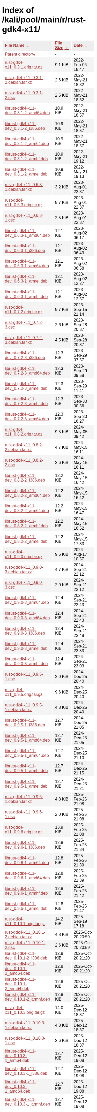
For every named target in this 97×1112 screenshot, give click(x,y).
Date (78, 45)
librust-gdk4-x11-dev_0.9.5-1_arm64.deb (27, 753)
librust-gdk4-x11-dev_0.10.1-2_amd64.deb (20, 969)
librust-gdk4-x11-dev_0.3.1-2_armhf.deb (26, 156)
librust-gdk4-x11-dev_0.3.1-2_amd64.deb (27, 110)
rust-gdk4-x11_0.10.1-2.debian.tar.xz (25, 934)
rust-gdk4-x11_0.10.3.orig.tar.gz (25, 1010)
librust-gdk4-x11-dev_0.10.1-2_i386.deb (26, 955)
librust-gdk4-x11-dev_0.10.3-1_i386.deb (26, 1071)
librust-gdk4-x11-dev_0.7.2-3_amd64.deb (27, 370)
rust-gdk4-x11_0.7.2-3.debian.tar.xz (24, 340)
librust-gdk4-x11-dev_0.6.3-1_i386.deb (25, 248)
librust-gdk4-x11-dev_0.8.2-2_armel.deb (26, 539)
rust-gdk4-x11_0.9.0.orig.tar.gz (23, 554)
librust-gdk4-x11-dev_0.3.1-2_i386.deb (25, 126)
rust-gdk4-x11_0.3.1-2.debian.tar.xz (24, 80)
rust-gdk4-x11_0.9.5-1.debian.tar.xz (24, 707)
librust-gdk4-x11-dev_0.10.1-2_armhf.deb (27, 996)
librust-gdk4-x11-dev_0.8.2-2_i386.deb (25, 477)
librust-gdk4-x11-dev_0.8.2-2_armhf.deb (26, 523)
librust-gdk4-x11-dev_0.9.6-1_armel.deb (26, 906)
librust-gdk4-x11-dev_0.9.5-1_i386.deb (25, 722)
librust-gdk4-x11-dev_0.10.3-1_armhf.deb (27, 1101)
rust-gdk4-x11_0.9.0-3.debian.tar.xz (24, 569)
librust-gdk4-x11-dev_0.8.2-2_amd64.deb (27, 493)
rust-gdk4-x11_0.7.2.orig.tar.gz (23, 309)
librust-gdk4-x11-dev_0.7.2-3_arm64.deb (27, 416)
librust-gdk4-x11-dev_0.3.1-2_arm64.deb (27, 141)
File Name (15, 45)
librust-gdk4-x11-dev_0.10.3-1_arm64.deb (20, 1056)
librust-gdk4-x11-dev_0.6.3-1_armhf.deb (26, 294)
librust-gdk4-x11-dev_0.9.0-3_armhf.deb (26, 661)
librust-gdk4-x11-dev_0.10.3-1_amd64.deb (20, 1086)
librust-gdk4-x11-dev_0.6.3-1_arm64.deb (27, 263)
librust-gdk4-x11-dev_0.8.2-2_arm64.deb (27, 508)
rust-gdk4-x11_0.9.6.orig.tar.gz (23, 829)
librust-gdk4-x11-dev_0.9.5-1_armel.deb (26, 783)
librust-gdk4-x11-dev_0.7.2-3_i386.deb (25, 355)
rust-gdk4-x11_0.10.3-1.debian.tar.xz (25, 1025)
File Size (59, 45)
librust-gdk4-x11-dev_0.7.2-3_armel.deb (26, 386)
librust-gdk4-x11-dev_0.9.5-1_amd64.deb (27, 737)
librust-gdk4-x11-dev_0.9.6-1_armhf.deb (26, 890)
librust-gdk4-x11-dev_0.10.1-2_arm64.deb (20, 984)
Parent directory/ (20, 54)
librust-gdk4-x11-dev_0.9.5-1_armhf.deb (26, 768)
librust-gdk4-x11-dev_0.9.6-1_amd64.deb (27, 875)
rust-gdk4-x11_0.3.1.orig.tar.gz (23, 64)
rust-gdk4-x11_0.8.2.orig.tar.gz (23, 431)
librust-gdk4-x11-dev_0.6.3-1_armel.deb (26, 278)
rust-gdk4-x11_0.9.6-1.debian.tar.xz (24, 799)
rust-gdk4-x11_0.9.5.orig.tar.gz (23, 692)
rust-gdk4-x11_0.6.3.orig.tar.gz (23, 202)
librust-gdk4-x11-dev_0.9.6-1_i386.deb (25, 844)
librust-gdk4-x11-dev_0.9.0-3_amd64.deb (27, 615)
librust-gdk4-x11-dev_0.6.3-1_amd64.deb (27, 233)
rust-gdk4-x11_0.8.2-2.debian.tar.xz (24, 447)
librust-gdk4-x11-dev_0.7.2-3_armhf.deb (26, 401)
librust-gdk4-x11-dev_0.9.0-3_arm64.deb (27, 600)
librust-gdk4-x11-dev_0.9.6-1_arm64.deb (27, 860)
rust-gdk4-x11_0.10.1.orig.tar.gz (25, 921)
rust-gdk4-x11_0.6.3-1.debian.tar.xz (24, 187)
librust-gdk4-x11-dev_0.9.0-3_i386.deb (25, 630)
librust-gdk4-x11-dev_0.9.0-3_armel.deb (26, 646)
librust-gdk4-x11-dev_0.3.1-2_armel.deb (26, 171)
